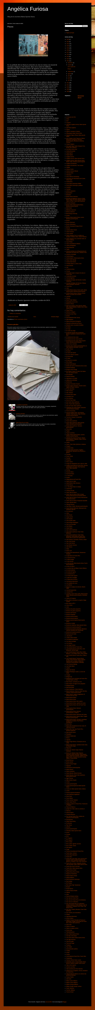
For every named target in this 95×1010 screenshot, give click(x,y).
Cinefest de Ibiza (70, 269)
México (68, 737)
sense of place (69, 918)
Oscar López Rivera (71, 802)
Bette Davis (69, 208)
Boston (68, 220)
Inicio (34, 316)
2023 (68, 39)
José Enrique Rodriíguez (72, 522)
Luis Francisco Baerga (71, 664)
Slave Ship (68, 924)
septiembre (71, 71)
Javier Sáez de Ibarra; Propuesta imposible (76, 500)
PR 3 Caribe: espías (71, 845)
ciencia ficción (69, 265)
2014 (68, 58)
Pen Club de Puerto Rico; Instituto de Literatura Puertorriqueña (75, 817)
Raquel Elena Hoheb (71, 870)
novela (67, 782)
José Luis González (71, 524)
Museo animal (69, 762)
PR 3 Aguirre (69, 840)
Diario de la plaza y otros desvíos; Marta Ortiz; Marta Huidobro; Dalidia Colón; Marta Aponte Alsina (76, 307)
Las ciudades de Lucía (71, 583)
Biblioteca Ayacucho (71, 210)
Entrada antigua (55, 316)
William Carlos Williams (72, 982)
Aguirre (68, 129)
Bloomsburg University (71, 213)
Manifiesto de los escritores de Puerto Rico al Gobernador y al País (76, 679)
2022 (68, 41)
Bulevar (68, 228)
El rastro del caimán (71, 352)
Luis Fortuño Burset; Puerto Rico (74, 647)
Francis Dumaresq (70, 410)
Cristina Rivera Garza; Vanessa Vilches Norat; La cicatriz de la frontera (75, 294)
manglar (68, 675)
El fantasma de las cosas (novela (74, 339)
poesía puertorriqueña (71, 828)
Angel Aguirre (69, 153)
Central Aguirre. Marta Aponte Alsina (75, 258)
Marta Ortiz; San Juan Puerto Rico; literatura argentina (74, 729)
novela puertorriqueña (71, 784)
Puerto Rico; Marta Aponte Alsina (74, 868)
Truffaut (68, 950)
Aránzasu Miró (69, 173)
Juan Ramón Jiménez (71, 545)
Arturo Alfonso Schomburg (72, 176)
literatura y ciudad (70, 623)
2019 (68, 48)
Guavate (68, 458)
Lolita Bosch (69, 635)
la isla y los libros (70, 566)
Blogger (64, 1001)
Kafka (67, 549)
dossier (68, 315)
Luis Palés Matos (70, 666)
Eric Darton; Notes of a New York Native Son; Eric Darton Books (76, 372)
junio (69, 78)
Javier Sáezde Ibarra (71, 502)
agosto (69, 73)
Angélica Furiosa (27, 9)
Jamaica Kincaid (70, 490)
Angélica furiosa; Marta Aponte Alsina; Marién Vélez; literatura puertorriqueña (75, 161)
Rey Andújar (69, 881)
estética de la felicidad (71, 380)
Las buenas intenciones (72, 581)
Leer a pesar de (71, 66)
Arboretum (68, 174)
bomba (68, 215)
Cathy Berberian (70, 247)
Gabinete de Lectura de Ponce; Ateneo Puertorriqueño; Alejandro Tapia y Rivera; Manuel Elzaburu (76, 439)
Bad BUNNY (69, 193)
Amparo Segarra (70, 144)
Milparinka (68, 748)
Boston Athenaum (70, 222)
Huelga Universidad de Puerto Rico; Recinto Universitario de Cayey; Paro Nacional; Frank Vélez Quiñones (77, 467)
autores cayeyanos (70, 191)
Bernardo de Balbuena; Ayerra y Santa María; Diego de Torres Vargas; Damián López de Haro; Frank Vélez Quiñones (75, 200)
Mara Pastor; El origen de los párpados (75, 683)
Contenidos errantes (71, 276)
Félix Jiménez (69, 392)
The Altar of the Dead (71, 935)
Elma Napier (69, 362)
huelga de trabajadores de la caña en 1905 (76, 463)
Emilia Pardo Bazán (71, 364)
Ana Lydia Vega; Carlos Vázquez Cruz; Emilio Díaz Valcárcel (75, 146)
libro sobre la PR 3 (70, 603)
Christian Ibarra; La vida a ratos (73, 263)
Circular (68, 271)
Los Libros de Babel (71, 641)
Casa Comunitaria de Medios (73, 243)
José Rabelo (69, 526)
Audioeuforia (69, 181)
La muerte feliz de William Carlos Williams (76, 568)
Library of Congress (71, 598)
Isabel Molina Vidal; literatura (73, 483)
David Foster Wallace (71, 300)
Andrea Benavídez (70, 151)
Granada (68, 454)
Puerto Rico (69, 856)
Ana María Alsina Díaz (71, 149)
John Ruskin (69, 515)
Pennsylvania (69, 819)
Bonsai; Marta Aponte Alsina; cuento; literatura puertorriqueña (75, 218)
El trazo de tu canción (71, 360)
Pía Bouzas (69, 823)
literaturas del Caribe (71, 634)
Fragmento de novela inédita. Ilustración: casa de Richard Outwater (76, 408)
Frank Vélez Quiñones (71, 421)
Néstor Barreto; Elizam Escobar (74, 773)
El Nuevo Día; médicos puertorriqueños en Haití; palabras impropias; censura (76, 346)
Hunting (68, 470)
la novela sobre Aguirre (71, 575)
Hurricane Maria (70, 473)
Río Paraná (69, 883)
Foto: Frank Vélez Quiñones (73, 404)
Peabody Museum (70, 814)
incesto (68, 477)
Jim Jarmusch (69, 511)
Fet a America (69, 398)
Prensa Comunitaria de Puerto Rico (74, 851)
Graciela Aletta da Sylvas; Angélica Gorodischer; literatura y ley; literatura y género (75, 451)
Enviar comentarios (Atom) (20, 319)
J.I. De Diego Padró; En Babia (73, 486)
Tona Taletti (69, 947)
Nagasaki (68, 765)
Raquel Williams (70, 877)
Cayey (67, 249)
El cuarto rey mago (70, 330)
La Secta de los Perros (71, 579)
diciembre (70, 62)
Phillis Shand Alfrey (71, 821)
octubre (70, 64)
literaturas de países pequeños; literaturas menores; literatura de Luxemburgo (76, 629)
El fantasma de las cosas (72, 337)
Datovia (68, 298)
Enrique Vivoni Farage (71, 369)
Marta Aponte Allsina (71, 697)
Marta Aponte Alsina (71, 699)
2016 (68, 54)
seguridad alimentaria (71, 916)
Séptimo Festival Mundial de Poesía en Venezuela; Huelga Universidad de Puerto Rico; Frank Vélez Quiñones (76, 921)
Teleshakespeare (70, 932)
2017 (68, 52)
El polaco (68, 351)
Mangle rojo (69, 676)
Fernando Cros (70, 396)
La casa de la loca (70, 557)
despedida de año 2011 (72, 302)
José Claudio (69, 518)
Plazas (69, 69)
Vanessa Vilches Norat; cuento (73, 960)
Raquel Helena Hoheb (71, 875)
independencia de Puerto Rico (73, 479)
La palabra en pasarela (21, 404)
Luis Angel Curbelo (70, 645)
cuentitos (68, 296)
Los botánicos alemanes (72, 639)
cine (67, 267)
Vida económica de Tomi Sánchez (74, 968)
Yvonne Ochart (69, 992)
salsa (67, 894)
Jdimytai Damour (70, 504)
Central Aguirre (70, 256)
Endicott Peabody (70, 367)
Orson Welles (69, 798)
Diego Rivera (69, 310)
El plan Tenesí (69, 349)
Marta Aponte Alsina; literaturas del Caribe (76, 714)
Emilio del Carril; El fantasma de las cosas (76, 365)
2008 (68, 91)
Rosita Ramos (69, 888)
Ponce (67, 832)
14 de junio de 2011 (71, 117)
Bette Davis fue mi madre (22, 422)
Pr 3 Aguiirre (69, 838)
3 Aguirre (68, 122)
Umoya (68, 954)
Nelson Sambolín (70, 771)
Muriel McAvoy (69, 760)
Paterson (68, 810)
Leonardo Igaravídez (71, 590)
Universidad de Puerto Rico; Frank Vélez (76, 956)
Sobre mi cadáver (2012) (72, 928)
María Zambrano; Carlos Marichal (74, 689)
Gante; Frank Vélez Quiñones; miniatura (76, 444)
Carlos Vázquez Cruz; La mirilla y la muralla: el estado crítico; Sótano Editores (76, 236)
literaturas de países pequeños (73, 627)
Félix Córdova (69, 390)
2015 (68, 56)
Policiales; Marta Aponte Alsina (73, 830)
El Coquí (68, 329)
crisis (67, 288)
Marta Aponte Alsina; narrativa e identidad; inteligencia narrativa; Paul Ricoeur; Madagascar (76, 721)
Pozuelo (68, 834)
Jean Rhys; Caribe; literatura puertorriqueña (77, 506)
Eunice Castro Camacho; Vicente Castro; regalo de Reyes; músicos (76, 386)
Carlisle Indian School (71, 230)
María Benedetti (70, 687)
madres (68, 668)
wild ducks (68, 979)
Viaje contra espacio (71, 965)
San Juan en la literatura (72, 901)
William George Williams (72, 984)
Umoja (67, 952)
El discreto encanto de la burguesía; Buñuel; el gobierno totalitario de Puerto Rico (76, 334)
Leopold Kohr (69, 592)
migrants (68, 739)
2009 (68, 89)
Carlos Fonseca (70, 231)
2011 (68, 85)
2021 (68, 43)
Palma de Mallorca (70, 807)
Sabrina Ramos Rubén (71, 890)
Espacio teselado (70, 376)
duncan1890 (49, 1001)
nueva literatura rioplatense (72, 794)
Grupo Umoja (69, 456)
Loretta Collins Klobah (71, 637)
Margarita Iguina (70, 685)
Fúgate (68, 431)
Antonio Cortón (70, 169)
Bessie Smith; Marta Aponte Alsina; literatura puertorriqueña (74, 205)
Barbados (68, 194)
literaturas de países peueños (73, 632)
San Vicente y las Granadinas (73, 912)
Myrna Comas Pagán (71, 763)
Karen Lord (69, 550)
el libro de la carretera (71, 344)
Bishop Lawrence (70, 211)
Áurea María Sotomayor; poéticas (74, 185)
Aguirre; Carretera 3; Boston (73, 131)
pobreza (68, 827)
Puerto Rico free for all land (72, 866)
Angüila (68, 167)
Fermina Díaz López (71, 394)
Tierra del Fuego (70, 943)
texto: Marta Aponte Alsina (72, 934)
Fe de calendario (70, 389)
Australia (68, 189)
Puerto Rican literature (71, 855)
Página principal (70, 32)
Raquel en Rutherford (71, 873)
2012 (68, 82)
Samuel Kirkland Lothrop (72, 896)
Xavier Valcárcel (70, 988)
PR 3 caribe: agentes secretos (73, 843)
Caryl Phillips (69, 242)
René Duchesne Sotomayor (73, 879)
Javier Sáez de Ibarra (71, 492)
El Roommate (69, 356)
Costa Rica (69, 286)
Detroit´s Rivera (70, 303)
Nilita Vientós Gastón (71, 780)
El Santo (68, 358)
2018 (68, 50)
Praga (67, 849)
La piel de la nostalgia (71, 577)
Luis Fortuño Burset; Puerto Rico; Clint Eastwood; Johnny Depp (75, 649)
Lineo (67, 607)
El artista (68, 327)
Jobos (67, 513)
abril (69, 80)
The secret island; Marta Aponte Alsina (75, 937)
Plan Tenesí (69, 825)
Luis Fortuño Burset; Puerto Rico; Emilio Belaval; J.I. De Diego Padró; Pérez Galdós (76, 652)
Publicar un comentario (15, 313)
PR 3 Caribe (69, 842)
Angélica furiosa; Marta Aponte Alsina (75, 158)
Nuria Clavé (69, 796)
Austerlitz (68, 187)
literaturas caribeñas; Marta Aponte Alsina (76, 625)
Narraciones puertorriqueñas (73, 767)
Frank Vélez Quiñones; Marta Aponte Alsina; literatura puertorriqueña (75, 423)
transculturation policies (72, 949)
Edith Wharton (69, 319)
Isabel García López (71, 481)
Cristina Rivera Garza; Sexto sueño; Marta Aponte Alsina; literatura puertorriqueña (76, 290)
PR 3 (67, 836)
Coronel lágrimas (70, 278)
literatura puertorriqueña (72, 618)
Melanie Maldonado (71, 736)
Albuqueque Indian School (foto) (74, 133)
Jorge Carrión (69, 517)
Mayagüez (68, 734)
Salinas (68, 892)
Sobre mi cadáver (70, 926)
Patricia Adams (70, 812)
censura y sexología (71, 254)
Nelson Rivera (69, 769)
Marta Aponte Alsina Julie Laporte (74, 701)
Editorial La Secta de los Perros (74, 323)
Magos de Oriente (70, 670)
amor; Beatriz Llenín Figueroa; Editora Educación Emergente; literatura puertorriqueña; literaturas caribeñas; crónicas (75, 140)
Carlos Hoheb (69, 233)
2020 (68, 45)
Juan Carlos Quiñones (71, 530)
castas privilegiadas (71, 245)
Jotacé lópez (69, 528)
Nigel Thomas (69, 778)
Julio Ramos (69, 547)
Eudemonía (69, 382)
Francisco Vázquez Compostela (74, 417)
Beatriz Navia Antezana (72, 196)
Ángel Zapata (69, 154)
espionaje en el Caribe (71, 378)
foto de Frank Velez (71, 400)
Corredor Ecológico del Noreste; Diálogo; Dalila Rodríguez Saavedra (76, 283)
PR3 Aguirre (69, 847)
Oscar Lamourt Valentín (72, 800)
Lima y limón (69, 605)
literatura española (70, 614)
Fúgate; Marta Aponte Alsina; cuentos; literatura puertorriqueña (75, 435)
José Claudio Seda (70, 520)
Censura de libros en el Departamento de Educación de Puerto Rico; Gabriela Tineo (76, 252)
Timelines (68, 945)
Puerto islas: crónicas (71, 853)
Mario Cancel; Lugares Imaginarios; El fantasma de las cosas (75, 695)
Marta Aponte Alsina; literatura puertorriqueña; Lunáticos (73, 712)
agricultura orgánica (71, 127)
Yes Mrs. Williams (70, 990)
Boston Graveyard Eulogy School (74, 226)
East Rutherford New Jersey (73, 317)
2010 (68, 87)
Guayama (68, 460)
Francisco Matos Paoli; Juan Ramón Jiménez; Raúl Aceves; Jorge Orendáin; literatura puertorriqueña (76, 414)
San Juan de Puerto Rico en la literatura (76, 900)
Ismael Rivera (69, 485)
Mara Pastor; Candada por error (74, 681)
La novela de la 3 (70, 573)
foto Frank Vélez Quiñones (72, 402)
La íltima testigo (70, 559)
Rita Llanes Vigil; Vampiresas (73, 885)
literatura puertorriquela (72, 616)
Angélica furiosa (70, 156)
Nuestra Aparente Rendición (73, 792)
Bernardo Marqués (70, 203)
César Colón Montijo (71, 260)
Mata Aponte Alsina (71, 732)
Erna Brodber (69, 374)
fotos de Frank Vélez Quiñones (73, 405)
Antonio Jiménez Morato (72, 171)
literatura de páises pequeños (73, 610)
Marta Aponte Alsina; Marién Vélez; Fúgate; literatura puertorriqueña (76, 717)
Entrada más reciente (13, 316)
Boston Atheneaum (70, 224)
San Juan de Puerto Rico (72, 898)
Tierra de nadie (70, 941)
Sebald (68, 914)
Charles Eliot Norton (71, 261)
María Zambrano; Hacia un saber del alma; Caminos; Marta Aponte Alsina (76, 691)
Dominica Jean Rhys (71, 314)
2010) (67, 119)
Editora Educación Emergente (73, 321)
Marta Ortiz (69, 724)
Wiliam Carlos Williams (71, 980)
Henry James (69, 461)
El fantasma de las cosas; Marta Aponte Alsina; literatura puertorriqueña (76, 341)
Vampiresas (69, 958)
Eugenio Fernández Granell (73, 384)
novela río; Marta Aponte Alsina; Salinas (76, 789)
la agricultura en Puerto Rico (73, 555)
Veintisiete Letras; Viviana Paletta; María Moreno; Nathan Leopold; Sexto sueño (76, 962)
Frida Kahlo (69, 429)
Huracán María (69, 472)
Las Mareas (69, 585)
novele (67, 790)
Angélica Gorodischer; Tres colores (74, 165)
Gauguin (68, 446)
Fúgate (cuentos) (70, 433)
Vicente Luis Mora (70, 967)
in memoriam (69, 475)
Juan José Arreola (70, 541)
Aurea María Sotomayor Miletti (73, 183)
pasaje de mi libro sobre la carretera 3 (75, 808)
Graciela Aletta (69, 448)
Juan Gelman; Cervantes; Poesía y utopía (76, 539)
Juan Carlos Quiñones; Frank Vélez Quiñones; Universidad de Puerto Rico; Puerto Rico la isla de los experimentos (75, 536)
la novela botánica (70, 570)
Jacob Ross (69, 488)
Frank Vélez (69, 419)
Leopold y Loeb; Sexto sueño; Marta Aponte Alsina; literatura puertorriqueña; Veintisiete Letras (77, 595)
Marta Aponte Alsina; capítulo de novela (76, 703)
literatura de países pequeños (73, 609)
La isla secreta (69, 561)
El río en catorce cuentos (72, 354)
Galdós (68, 442)
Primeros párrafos (12, 324)
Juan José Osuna (70, 543)
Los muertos (69, 643)
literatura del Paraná (71, 612)
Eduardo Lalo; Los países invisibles (74, 325)
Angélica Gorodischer (71, 163)
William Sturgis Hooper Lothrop (73, 986)
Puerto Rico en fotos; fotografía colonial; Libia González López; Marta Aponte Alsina (76, 864)
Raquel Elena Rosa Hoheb (72, 872)
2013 (68, 60)
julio (69, 75)
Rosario (68, 887)
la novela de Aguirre (71, 572)
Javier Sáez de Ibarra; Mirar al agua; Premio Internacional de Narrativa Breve (76, 495)
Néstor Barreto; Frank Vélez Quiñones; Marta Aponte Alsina (75, 775)
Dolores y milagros (70, 312)
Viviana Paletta (70, 977)
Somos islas (69, 930)
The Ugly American (70, 939)
